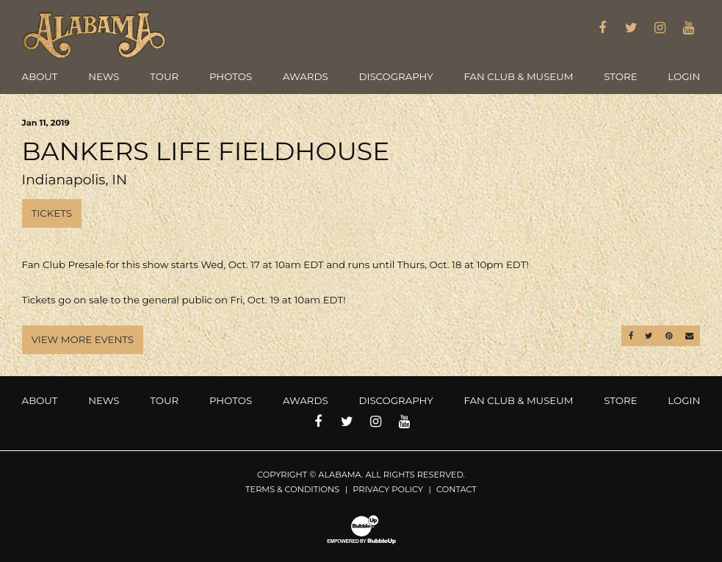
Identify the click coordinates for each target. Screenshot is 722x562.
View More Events (83, 339)
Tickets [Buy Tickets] (52, 213)
